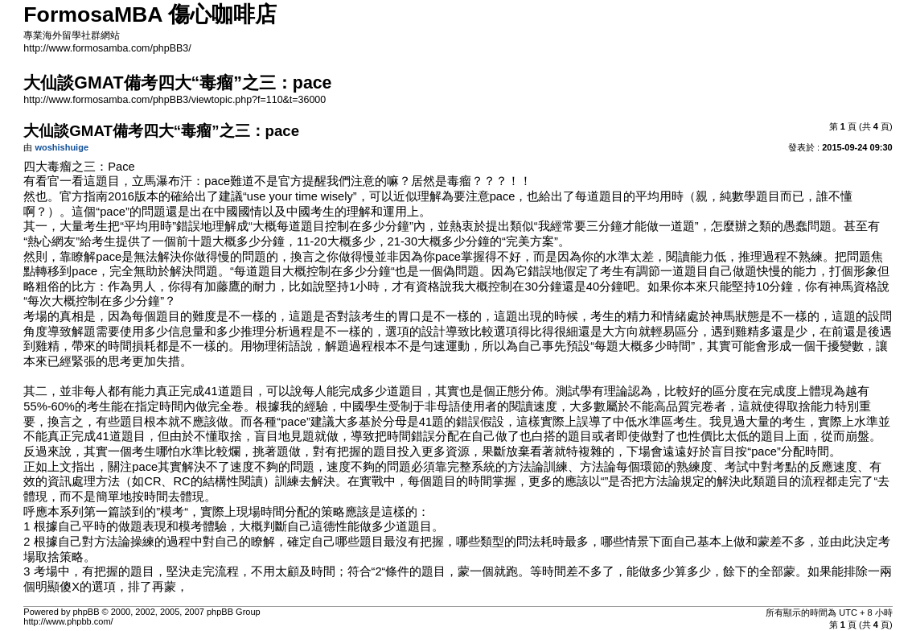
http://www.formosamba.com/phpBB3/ (107, 48)
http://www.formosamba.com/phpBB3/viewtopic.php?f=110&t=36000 (174, 99)
